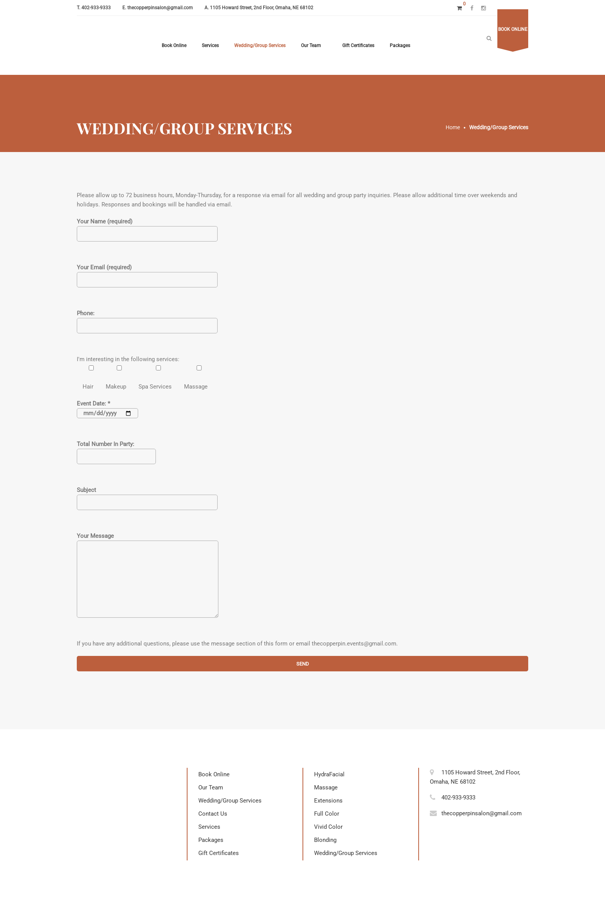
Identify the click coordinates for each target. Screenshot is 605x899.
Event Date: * (107, 408)
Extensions (328, 800)
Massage (326, 787)
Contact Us (212, 813)
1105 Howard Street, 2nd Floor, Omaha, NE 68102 (261, 7)
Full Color (326, 813)
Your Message (147, 580)
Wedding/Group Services (260, 45)
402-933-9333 (96, 7)
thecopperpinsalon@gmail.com (160, 7)
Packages (400, 45)
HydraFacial (329, 774)
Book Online (174, 45)
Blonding (325, 839)
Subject (147, 496)
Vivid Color (328, 826)
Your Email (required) (147, 273)
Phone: (147, 319)
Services (210, 45)
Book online (512, 29)
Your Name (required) (147, 227)
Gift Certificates (358, 45)
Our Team (311, 45)
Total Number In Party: (116, 450)
